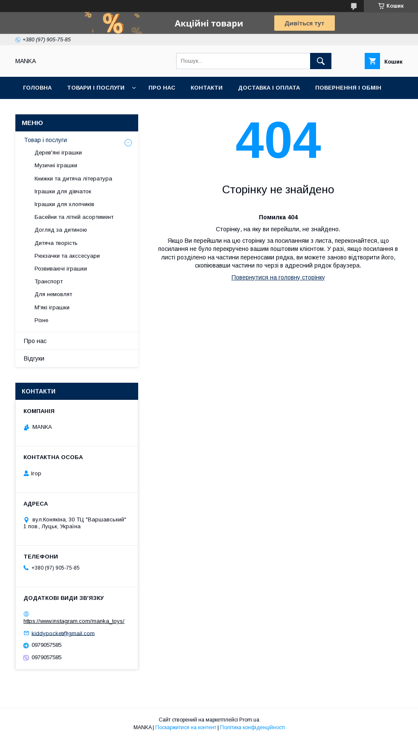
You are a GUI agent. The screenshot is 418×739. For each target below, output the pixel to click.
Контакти (207, 87)
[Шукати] (320, 61)
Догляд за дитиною (61, 230)
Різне (41, 320)
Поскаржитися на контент (185, 727)
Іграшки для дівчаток (63, 191)
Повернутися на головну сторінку (278, 277)
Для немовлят (53, 294)
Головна (37, 87)
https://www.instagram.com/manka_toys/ (74, 621)
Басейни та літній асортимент (74, 217)
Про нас (161, 87)
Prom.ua (249, 720)
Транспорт (49, 281)
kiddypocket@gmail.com (63, 633)
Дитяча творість (56, 243)
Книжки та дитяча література (73, 178)
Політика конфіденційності (252, 727)
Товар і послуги (45, 140)
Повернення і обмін (348, 87)
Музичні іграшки (56, 165)
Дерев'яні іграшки (58, 152)
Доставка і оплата (269, 87)
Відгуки (34, 358)
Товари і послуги (96, 87)
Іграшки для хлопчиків (64, 204)
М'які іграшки (52, 307)
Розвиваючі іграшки (61, 268)
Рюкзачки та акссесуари (67, 256)
